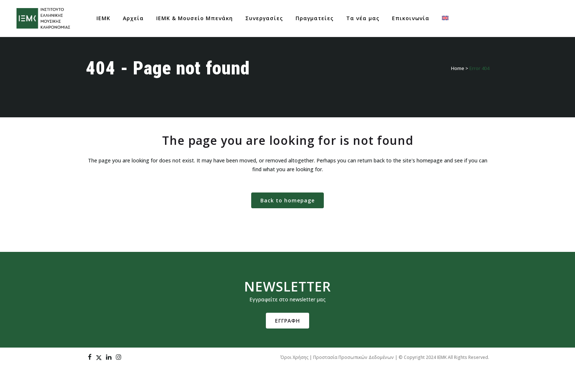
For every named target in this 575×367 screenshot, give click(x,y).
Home (457, 68)
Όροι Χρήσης (294, 357)
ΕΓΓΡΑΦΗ (287, 320)
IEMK (442, 357)
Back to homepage (287, 200)
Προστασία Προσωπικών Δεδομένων (353, 357)
